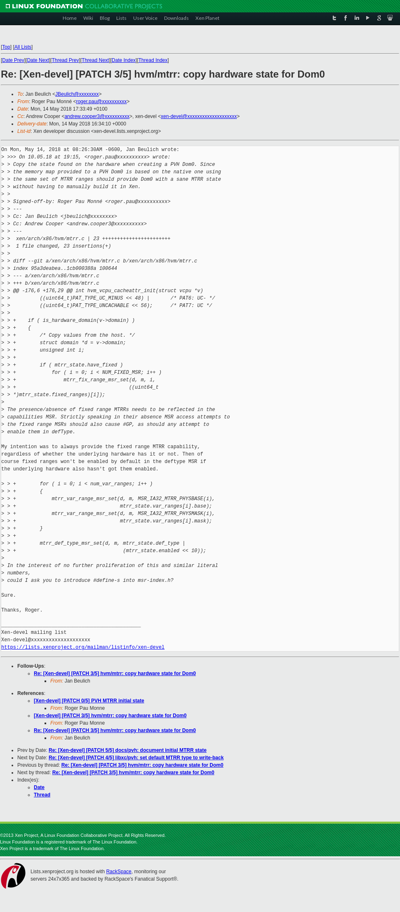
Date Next (38, 60)
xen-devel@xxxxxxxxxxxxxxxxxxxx (199, 116)
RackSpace (118, 871)
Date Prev (13, 60)
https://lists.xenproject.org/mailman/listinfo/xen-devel (83, 647)
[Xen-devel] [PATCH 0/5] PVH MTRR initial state (89, 701)
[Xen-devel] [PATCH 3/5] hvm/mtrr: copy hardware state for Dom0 (110, 715)
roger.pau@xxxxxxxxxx (101, 101)
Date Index (124, 60)
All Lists (22, 47)
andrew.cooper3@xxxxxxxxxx (96, 116)
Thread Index (153, 60)
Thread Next (95, 60)
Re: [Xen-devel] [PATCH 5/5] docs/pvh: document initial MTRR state (128, 750)
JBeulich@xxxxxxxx (77, 94)
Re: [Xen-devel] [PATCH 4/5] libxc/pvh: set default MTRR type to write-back (136, 758)
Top (6, 47)
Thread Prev (65, 60)
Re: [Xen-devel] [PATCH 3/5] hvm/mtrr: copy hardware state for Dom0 (115, 673)
